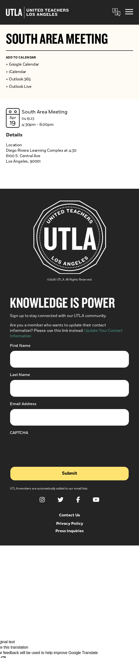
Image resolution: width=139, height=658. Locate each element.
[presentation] (47, 447)
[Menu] (129, 12)
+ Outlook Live (18, 86)
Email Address (23, 404)
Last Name (20, 374)
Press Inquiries (69, 531)
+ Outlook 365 (18, 79)
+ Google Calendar (22, 64)
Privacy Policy (69, 523)
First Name (20, 345)
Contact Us (69, 515)
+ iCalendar (16, 72)
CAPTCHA (19, 432)
